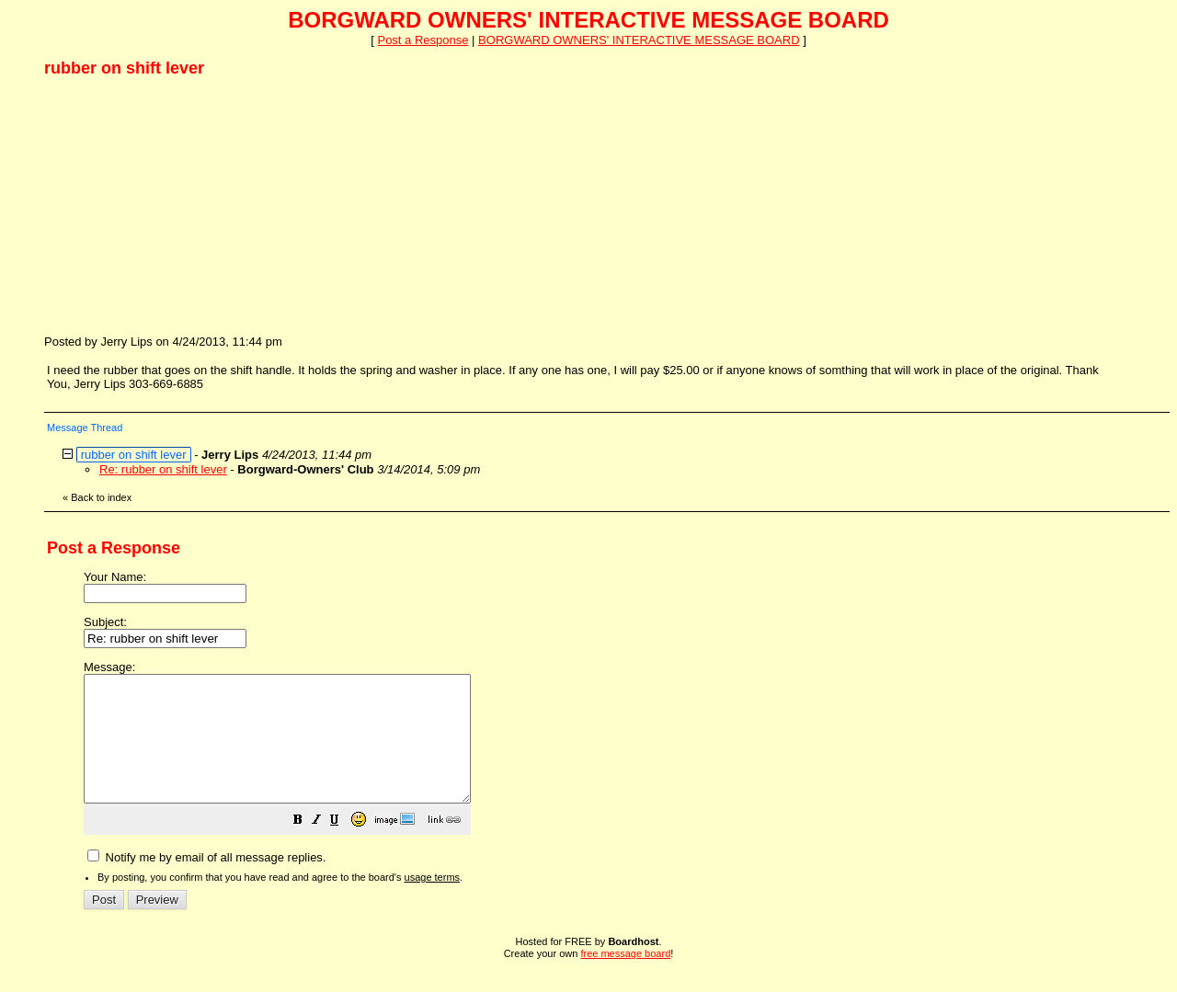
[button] (344, 847)
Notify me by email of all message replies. (206, 882)
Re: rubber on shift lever (163, 469)
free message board (625, 978)
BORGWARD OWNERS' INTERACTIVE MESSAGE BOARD (638, 40)
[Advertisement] (182, 205)
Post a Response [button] (422, 40)
